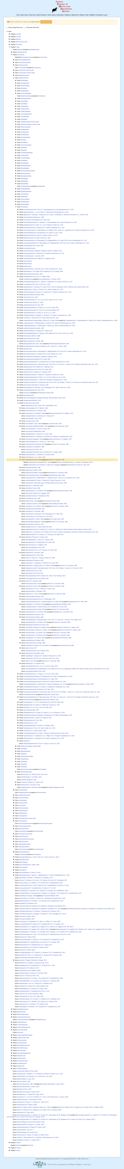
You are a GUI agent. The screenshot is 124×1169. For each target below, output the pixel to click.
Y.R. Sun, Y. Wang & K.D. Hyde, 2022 (40, 588)
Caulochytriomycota (23, 1019)
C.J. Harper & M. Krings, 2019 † (30, 1094)
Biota (21, 42)
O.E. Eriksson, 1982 (36, 408)
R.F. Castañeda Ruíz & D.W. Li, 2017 (34, 991)
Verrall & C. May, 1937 (78, 465)
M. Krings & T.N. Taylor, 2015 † (31, 1127)
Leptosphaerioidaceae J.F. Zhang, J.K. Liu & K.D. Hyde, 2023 (40, 307)
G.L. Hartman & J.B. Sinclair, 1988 (39, 454)
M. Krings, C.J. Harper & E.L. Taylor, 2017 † (33, 1102)
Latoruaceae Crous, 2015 (30, 297)
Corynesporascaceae (29, 248)
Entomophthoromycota (23, 1027)
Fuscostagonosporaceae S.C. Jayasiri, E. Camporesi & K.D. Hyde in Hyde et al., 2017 (47, 281)
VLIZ (60, 1158)
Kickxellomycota (22, 1043)
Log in (105, 15)
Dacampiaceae (27, 261)
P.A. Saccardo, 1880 (61, 444)
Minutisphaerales (25, 165)
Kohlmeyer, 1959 (34, 560)
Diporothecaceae (24, 859)
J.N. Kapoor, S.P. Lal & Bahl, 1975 (38, 645)
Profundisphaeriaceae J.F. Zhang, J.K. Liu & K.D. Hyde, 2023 (40, 674)
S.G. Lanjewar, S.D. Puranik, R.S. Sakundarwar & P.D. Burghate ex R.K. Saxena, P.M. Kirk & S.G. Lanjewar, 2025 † (56, 1119)
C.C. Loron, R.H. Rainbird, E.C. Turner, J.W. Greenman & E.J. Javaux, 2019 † (43, 1097)
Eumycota (20, 1032)
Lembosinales (25, 155)
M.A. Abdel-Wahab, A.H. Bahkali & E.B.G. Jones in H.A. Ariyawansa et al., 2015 (52, 478)
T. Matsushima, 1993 (37, 496)
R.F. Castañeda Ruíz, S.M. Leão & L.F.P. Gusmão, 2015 (39, 942)
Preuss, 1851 (33, 586)
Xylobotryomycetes (23, 846)
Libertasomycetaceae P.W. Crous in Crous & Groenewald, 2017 (41, 310)
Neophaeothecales (26, 191)
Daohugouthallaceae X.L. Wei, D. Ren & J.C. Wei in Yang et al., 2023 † (39, 857)
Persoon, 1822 (23, 1081)
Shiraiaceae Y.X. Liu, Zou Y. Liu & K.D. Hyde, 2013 (37, 707)
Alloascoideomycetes (24, 60)
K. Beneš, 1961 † (27, 916)
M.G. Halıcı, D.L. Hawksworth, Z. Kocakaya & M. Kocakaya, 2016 (40, 955)
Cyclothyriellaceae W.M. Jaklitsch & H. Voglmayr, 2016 (38, 258)
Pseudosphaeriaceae (29, 694)
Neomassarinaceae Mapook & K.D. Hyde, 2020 (36, 359)
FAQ (86, 15)
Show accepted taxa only (14, 27)
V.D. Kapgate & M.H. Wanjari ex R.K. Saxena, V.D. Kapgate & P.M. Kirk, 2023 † (46, 926)
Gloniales (23, 140)
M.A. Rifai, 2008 (34, 555)
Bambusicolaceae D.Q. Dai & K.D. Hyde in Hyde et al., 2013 (40, 235)
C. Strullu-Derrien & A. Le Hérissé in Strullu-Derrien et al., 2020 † (38, 1137)
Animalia (18, 34)
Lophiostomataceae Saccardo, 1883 (33, 328)
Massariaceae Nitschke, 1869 (31, 336)
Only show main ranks (31, 27)
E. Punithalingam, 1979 (40, 599)
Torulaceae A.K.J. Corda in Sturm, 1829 (34, 730)
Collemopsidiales (25, 111)
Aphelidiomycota (34, 49)
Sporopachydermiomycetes (26, 839)
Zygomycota (20, 1066)
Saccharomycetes (23, 828)
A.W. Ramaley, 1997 (37, 578)
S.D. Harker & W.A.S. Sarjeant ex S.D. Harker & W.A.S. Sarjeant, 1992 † (81, 1107)
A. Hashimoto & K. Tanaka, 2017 (39, 416)
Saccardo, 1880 (32, 467)
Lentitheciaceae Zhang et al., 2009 (33, 302)
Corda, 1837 (31, 648)
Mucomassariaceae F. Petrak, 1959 (29, 865)
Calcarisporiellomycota (23, 1017)
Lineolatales (24, 160)
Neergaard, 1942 (33, 439)
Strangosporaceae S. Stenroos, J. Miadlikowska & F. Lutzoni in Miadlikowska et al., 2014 (44, 875)
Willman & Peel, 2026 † (27, 1071)
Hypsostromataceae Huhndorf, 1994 (33, 294)
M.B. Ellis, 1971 (33, 449)
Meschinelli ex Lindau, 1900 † (52, 1084)
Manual (82, 15)
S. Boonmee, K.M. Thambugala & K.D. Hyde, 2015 (44, 514)
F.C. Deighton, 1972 (62, 413)
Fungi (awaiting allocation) (24, 1035)
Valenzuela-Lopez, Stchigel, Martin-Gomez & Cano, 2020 (46, 483)
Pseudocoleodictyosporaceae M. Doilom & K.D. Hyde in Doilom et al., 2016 (44, 681)
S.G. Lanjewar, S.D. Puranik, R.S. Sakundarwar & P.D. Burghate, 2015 (43, 1115)
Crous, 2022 (35, 547)
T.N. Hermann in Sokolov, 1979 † (34, 947)
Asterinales (24, 88)
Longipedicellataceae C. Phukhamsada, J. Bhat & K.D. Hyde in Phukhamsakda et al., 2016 (49, 325)
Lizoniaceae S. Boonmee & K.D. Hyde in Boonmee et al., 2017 (41, 318)
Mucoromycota (21, 1050)
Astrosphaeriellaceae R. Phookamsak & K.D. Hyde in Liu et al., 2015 (42, 233)
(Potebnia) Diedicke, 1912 (36, 426)
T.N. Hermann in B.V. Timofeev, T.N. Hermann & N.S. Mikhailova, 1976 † (44, 890)
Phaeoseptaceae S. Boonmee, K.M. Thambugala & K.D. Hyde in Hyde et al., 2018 (46, 387)
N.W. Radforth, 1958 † (30, 970)
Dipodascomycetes (23, 75)
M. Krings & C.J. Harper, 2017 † (29, 1140)
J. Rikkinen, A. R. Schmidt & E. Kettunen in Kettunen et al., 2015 (40, 1074)
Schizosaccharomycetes (25, 834)
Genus (23, 459)
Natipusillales (24, 183)
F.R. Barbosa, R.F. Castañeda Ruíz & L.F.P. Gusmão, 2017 (41, 924)
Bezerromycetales (26, 96)
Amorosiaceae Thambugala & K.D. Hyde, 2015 (36, 220)
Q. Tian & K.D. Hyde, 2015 (31, 996)
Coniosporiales (25, 116)
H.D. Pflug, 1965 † (25, 1112)
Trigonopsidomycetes (24, 844)
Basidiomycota (21, 1012)
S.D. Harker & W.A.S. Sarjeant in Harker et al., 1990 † (34, 1107)
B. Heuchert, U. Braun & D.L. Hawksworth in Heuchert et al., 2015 (42, 898)
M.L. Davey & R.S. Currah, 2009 (38, 434)
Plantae (18, 1142)
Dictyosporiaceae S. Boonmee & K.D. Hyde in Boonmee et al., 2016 (42, 269)
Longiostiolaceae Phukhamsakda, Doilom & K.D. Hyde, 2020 (40, 320)
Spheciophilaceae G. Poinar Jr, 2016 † (30, 872)
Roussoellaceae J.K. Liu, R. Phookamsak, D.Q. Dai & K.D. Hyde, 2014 (43, 702)
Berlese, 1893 (33, 472)
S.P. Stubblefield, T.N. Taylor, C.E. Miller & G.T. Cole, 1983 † (40, 921)
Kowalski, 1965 (33, 470)
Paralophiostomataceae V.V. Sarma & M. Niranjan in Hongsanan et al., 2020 (45, 380)
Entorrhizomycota (22, 1030)
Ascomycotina (26, 73)
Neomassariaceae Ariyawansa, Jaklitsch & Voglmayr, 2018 (40, 356)
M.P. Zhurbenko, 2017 (28, 903)
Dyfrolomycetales (26, 127)
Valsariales (24, 764)
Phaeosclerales (25, 199)
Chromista (19, 44)
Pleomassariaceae (28, 395)
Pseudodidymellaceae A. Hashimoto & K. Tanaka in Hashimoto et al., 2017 (44, 684)
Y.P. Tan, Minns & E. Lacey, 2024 (39, 516)
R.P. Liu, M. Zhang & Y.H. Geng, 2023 (41, 550)
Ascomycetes (22, 67)
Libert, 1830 (31, 421)
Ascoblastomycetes (21, 1068)
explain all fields (46, 22)
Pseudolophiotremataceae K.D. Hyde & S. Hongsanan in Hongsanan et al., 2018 (46, 687)
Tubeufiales (42, 96)
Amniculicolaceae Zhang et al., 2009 (33, 217)
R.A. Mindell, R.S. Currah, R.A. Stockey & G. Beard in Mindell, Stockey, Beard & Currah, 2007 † (58, 529)
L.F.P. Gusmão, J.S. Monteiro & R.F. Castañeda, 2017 (39, 999)
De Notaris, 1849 (63, 490)
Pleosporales (24, 207)
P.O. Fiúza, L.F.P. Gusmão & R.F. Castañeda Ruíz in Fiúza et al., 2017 (44, 934)
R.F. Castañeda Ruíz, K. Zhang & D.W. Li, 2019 (37, 965)
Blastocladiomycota (22, 1014)
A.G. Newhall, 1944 (34, 413)
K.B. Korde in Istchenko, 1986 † (31, 993)
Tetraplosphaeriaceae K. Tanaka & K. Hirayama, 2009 (38, 725)
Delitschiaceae (27, 263)
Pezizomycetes (22, 816)
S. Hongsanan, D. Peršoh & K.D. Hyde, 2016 (41, 563)
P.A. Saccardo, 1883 (58, 472)
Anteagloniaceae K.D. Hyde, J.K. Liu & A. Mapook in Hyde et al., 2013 (43, 225)
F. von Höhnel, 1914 (35, 490)
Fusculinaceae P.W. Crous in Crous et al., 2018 (36, 284)
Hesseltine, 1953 (34, 653)
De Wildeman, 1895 (34, 447)
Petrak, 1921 (31, 501)
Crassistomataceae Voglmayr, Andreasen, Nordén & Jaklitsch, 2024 (42, 251)
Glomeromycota (21, 1040)
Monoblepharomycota (23, 1045)
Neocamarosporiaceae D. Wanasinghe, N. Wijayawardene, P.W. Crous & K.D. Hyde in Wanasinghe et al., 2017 (54, 351)
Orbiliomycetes (22, 813)
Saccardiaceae (23, 867)
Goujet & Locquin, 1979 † (28, 1092)
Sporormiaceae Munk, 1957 (31, 710)
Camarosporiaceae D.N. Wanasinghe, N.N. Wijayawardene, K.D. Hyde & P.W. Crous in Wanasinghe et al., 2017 (55, 240)
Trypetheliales (25, 759)
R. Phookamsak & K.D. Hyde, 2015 (40, 542)
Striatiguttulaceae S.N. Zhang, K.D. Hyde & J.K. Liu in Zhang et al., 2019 (44, 712)
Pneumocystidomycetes (25, 823)
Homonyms (60, 15)
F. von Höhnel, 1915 (34, 506)
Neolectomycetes (23, 808)
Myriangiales (24, 178)
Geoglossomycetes (23, 792)
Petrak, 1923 (35, 609)
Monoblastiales (25, 168)
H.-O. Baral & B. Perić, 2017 (29, 975)
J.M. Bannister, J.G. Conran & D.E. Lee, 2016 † (35, 1076)
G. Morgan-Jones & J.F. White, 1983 (39, 565)
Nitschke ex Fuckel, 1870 (37, 625)
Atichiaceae (22, 854)
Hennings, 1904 (27, 895)
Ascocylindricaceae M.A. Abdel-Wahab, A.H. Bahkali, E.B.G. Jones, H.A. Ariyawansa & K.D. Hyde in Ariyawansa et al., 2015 (58, 230)
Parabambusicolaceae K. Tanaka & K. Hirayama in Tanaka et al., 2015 (43, 374)
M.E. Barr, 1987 (32, 498)
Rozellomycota (21, 1058)
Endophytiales (25, 129)
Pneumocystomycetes (46, 823)
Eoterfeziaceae (23, 862)
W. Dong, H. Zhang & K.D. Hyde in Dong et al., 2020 (45, 480)
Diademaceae (27, 266)
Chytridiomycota (41, 1019)
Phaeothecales (25, 202)
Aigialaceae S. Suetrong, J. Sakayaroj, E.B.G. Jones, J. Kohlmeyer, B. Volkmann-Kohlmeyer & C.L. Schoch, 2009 (55, 214)
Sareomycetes (22, 831)
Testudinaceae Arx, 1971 (30, 723)
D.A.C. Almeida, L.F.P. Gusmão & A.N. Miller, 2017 (44, 534)
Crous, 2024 (35, 671)
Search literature (41, 15)
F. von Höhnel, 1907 (36, 612)
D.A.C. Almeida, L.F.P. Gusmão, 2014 (33, 1004)
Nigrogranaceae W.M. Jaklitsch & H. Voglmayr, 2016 (38, 367)
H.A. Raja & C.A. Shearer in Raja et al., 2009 (40, 558)
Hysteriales (24, 147)
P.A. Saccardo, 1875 (30, 785)
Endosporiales (25, 132)
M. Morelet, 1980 (34, 640)
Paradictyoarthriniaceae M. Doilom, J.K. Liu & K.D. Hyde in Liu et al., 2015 (44, 377)
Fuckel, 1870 (33, 475)
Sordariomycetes (23, 836)
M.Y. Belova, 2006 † (27, 1104)
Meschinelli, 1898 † (25, 1084)
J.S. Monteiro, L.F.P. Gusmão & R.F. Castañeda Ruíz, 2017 (41, 901)
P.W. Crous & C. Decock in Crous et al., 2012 (42, 658)
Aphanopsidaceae (24, 852)
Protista (18, 1145)
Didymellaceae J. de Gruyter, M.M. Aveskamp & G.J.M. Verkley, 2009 (43, 271)
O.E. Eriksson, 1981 (35, 410)
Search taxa (24, 15)
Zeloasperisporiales (26, 772)
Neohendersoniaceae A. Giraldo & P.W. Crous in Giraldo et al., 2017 (42, 354)
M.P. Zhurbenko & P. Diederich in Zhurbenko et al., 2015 (40, 908)
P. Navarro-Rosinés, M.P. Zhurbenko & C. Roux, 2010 (46, 607)
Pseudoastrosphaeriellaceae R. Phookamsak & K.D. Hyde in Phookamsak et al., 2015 (47, 676)
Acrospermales (25, 83)
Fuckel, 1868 (57, 475)
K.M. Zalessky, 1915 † (29, 968)
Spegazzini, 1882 (28, 779)
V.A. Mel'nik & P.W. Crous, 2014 (34, 774)
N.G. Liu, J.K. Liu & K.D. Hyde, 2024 (41, 666)
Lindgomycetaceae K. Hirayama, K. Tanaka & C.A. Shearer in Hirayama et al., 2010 (47, 315)
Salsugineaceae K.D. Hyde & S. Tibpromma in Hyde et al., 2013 (41, 705)
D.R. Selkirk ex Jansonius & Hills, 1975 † (34, 963)
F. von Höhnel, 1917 (35, 622)
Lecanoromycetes (23, 797)
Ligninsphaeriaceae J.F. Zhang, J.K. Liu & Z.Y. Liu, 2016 (39, 312)
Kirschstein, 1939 (34, 614)
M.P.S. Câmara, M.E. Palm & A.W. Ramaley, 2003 (45, 576)
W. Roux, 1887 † (24, 1089)
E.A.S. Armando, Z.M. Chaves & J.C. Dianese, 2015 (39, 981)
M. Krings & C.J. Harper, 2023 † (31, 1124)
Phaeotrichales (25, 204)
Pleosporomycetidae (31, 746)
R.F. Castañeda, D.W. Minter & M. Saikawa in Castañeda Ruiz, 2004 (48, 436)
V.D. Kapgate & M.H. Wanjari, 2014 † (34, 929)
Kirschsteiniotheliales (27, 152)
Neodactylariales (25, 189)
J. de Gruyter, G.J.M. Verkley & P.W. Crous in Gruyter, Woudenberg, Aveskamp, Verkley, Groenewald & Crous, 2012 (61, 532)
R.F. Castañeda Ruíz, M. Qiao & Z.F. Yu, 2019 (37, 888)
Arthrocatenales (25, 85)
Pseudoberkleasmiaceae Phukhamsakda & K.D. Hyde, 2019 (40, 679)
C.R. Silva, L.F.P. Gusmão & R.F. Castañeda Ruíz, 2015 (41, 978)
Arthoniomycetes (23, 65)
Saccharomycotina (27, 57)
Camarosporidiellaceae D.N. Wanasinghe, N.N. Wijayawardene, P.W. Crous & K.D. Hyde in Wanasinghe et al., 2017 (56, 243)
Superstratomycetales (27, 756)
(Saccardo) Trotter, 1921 (30, 957)
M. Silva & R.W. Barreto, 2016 (30, 1122)
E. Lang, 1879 (26, 1079)
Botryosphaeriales (26, 98)
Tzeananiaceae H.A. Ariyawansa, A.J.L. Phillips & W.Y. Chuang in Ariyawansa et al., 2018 (48, 736)
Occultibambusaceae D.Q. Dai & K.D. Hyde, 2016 (37, 369)
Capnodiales (24, 101)
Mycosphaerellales (26, 176)
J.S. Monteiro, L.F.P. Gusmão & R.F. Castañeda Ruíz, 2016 (40, 883)
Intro (18, 15)
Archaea (18, 36)
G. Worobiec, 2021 (35, 591)
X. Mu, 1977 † (25, 1130)
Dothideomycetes (23, 78)
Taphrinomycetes (23, 841)
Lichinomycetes (41, 792)
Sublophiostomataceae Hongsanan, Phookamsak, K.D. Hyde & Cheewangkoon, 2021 (47, 715)
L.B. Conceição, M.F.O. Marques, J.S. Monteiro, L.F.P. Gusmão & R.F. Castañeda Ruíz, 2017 (50, 893)
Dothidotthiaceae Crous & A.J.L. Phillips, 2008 (36, 276)
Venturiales (24, 767)
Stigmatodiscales (25, 751)
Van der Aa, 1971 (34, 524)
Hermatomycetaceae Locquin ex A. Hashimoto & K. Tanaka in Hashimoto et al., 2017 (47, 292)
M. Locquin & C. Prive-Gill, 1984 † (33, 973)
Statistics (67, 15)
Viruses (18, 1150)
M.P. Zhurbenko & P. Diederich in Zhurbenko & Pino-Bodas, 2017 (42, 906)
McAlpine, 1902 (34, 509)
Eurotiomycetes (22, 790)
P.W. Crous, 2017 (34, 573)
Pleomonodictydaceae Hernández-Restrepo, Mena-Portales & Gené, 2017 (44, 398)
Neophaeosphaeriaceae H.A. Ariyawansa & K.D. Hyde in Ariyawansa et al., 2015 (46, 361)
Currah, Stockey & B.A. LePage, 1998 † (43, 452)
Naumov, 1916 (33, 503)
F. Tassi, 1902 (33, 418)
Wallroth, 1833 (51, 895)
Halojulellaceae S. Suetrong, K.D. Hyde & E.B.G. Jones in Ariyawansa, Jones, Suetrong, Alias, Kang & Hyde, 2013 (56, 287)
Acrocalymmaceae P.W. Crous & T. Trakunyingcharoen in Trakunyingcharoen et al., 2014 (48, 209)
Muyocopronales (25, 173)
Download (99, 15)
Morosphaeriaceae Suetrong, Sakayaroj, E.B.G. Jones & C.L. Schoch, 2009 (44, 346)
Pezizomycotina (27, 818)
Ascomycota (20, 54)
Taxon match (52, 15)
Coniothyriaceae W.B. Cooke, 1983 (33, 245)
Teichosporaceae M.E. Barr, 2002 (32, 720)
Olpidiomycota (21, 1055)
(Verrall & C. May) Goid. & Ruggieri (44, 465)
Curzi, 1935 (30, 661)
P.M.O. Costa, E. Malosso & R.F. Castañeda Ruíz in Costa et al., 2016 (44, 885)
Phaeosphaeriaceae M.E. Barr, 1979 (33, 390)
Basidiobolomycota (22, 1009)
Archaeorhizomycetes (24, 62)
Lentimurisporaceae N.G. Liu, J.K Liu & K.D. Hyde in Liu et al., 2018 (42, 300)
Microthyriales (25, 163)
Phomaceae (26, 392)
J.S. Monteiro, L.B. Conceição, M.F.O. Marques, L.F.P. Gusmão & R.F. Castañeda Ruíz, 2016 (50, 932)
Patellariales (24, 196)
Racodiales (24, 748)
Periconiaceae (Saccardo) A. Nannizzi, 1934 (35, 385)
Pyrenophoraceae (28, 699)
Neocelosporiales (26, 186)
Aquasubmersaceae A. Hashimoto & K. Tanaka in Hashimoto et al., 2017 (44, 227)
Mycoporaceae (27, 349)
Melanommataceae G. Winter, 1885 (33, 341)
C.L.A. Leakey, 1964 (35, 457)
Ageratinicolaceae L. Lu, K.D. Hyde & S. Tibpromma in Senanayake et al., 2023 (45, 212)
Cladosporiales (25, 109)
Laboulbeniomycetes (24, 795)
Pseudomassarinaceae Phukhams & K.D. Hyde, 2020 (38, 689)
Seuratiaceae (37, 854)
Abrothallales (24, 80)
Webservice (75, 15)
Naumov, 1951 (34, 596)
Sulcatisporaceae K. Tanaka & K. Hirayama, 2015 (37, 717)
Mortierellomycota (22, 1048)
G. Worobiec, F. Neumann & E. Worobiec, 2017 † (36, 877)
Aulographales (25, 91)
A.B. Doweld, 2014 (27, 1132)
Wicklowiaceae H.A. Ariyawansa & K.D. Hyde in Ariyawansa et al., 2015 (43, 738)
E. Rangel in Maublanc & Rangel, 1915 (33, 960)
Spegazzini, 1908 (34, 521)
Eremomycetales (25, 137)
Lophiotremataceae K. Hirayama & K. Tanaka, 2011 (38, 330)
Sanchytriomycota (22, 1061)
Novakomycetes (23, 810)
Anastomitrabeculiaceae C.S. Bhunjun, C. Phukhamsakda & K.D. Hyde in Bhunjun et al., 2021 (50, 222)
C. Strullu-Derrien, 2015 (29, 1099)
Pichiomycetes (22, 821)
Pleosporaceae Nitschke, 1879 (32, 400)
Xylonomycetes (22, 849)
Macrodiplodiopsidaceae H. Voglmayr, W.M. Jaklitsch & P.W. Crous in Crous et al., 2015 (48, 333)
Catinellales (24, 104)
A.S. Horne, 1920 (33, 594)
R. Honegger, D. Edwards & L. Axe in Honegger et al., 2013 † (42, 914)
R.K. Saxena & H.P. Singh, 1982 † (33, 988)
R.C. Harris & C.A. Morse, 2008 (39, 540)
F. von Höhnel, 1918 (34, 604)
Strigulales (24, 754)
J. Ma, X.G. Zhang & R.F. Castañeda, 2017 (36, 983)
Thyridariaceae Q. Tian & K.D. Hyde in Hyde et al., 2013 (39, 728)
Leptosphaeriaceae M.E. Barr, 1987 (33, 305)
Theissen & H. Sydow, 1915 (36, 537)
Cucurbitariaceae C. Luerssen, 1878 (33, 256)
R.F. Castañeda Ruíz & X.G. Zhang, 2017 (35, 945)
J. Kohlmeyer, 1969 (34, 485)
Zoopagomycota (22, 1063)
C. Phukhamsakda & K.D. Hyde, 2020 (43, 601)
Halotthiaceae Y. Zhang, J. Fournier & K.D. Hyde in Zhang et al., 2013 (43, 289)
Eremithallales (25, 134)
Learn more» (87, 1164)
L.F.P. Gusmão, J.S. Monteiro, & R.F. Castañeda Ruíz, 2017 (42, 952)
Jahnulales (24, 150)
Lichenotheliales (25, 158)
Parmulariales (25, 194)
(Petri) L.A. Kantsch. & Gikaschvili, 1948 (75, 462)
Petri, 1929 (33, 459)
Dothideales (24, 119)
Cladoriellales (24, 106)
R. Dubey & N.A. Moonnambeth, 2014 (33, 986)
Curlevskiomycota (22, 1024)
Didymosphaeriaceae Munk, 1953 (32, 274)
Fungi (17, 47)
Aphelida (19, 49)
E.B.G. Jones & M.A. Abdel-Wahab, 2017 (41, 405)
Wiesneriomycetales (26, 769)
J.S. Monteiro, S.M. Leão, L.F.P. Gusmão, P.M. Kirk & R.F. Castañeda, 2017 (43, 880)
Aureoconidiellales (26, 93)
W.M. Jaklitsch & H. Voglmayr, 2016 (37, 493)
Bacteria (18, 39)
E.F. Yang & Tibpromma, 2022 (38, 527)
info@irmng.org (84, 1158)
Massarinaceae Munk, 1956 (31, 338)
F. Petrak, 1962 (34, 519)
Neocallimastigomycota (24, 1053)
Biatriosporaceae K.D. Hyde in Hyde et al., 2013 (37, 238)
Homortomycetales (26, 145)
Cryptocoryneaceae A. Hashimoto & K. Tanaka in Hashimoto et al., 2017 (43, 253)
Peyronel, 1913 (35, 444)
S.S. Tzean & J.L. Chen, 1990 (39, 441)
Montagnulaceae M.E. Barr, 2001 (32, 343)
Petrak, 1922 (32, 583)
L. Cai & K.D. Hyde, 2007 (37, 428)
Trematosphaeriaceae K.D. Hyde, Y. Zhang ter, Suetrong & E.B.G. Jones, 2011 (45, 733)
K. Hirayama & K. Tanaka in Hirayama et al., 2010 (43, 656)
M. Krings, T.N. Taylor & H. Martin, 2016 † (33, 1135)
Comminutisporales (26, 114)
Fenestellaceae (27, 279)
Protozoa (30, 1145)
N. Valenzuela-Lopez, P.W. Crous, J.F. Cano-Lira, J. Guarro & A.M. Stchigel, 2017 (53, 619)
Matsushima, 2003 (35, 431)
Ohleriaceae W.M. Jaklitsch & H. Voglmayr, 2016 (37, 372)
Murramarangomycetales (28, 171)
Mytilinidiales (24, 181)
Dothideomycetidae (30, 124)
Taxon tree (32, 15)
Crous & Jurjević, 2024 (37, 650)
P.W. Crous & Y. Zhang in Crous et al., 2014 (41, 743)
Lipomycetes (22, 805)
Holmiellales (24, 142)
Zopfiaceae (26, 741)
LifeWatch (92, 15)
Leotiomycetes (22, 800)
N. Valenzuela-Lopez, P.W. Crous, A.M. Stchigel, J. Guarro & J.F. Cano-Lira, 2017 (54, 568)
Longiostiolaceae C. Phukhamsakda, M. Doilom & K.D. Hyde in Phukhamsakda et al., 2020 (91, 320)
